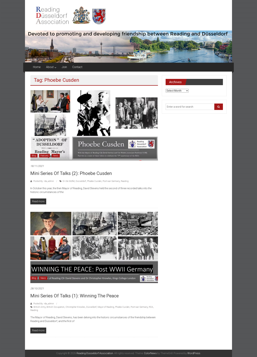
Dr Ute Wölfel (69, 181)
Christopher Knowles (75, 307)
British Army (40, 307)
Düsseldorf (81, 181)
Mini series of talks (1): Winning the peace (74, 295)
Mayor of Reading (106, 307)
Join (64, 67)
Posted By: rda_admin (43, 181)
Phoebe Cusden (94, 181)
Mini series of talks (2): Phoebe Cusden (71, 173)
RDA (151, 307)
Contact (77, 67)
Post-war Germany (111, 181)
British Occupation (55, 307)
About (50, 67)
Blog (34, 155)
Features (45, 155)
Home (37, 67)
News (55, 155)
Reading (124, 181)
